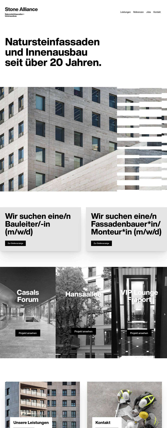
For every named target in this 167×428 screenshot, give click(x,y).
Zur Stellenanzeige (15, 243)
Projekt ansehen (28, 333)
